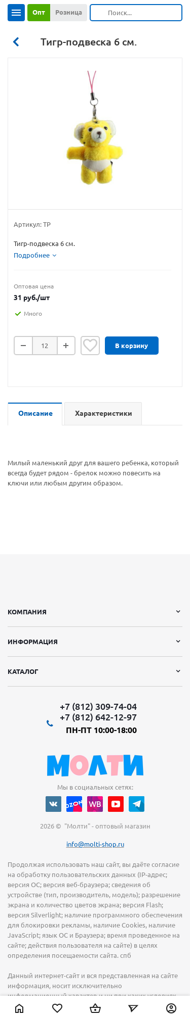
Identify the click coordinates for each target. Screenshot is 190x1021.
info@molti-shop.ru (95, 844)
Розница (68, 12)
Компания (27, 611)
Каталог (23, 671)
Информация (33, 641)
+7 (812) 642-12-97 (98, 717)
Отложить (90, 345)
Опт (38, 12)
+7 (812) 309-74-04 (98, 706)
